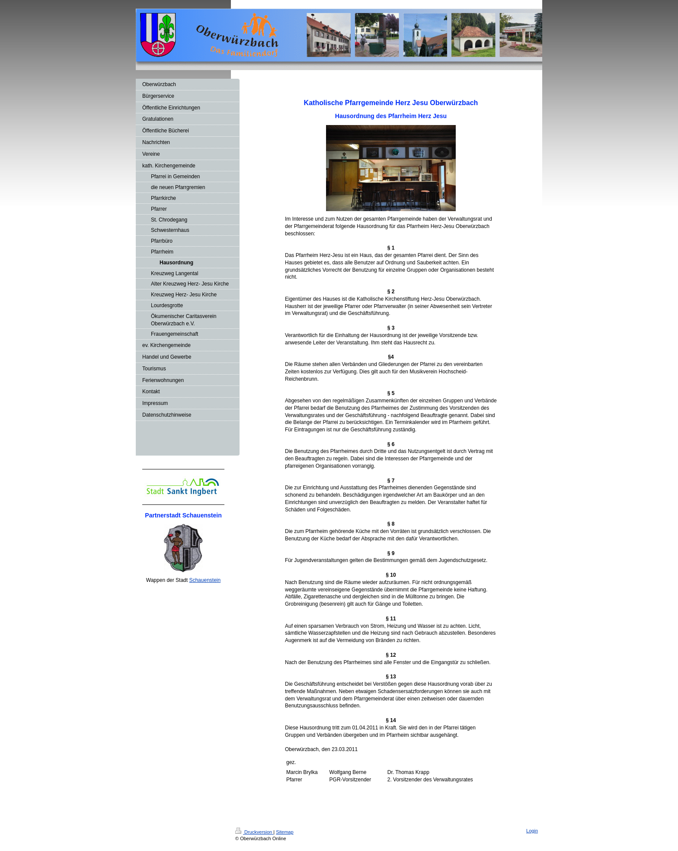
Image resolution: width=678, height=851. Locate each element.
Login (532, 830)
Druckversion (254, 832)
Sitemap (284, 832)
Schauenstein (205, 580)
